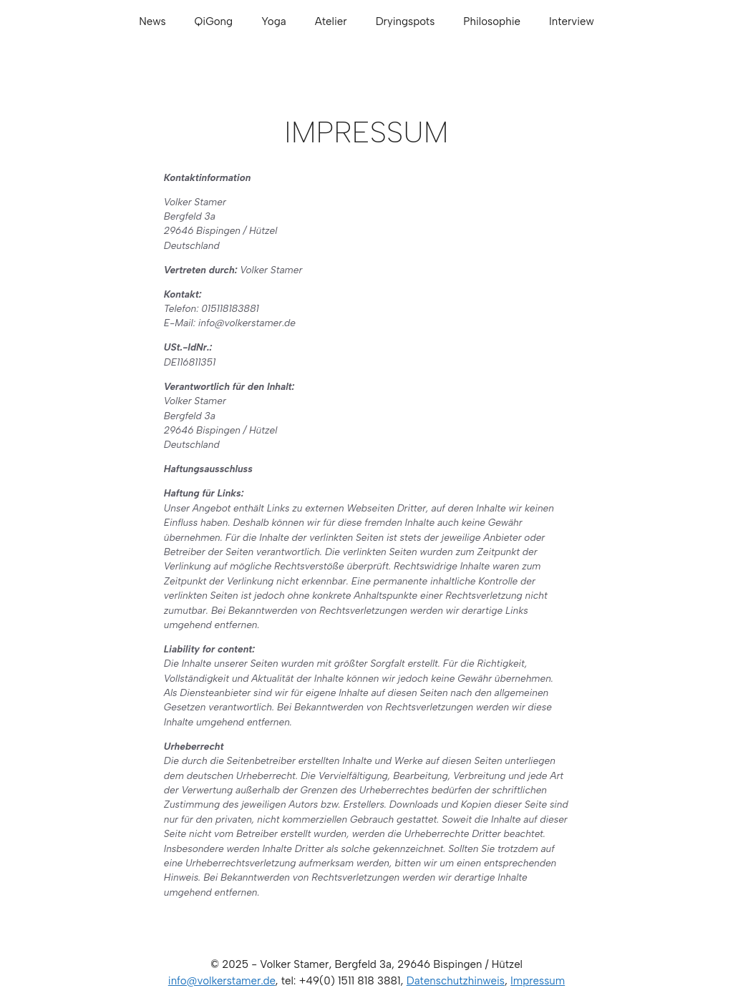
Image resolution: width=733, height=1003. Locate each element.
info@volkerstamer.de (222, 980)
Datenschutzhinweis (456, 980)
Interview (571, 21)
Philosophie (491, 21)
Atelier (331, 21)
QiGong (214, 21)
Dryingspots (405, 21)
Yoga (273, 21)
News (152, 21)
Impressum (537, 980)
